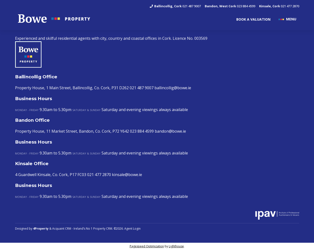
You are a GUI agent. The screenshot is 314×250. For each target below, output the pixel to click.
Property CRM (102, 228)
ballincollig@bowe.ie (172, 87)
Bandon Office (32, 120)
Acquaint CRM (61, 228)
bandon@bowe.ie (170, 131)
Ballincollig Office (36, 77)
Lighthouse (176, 246)
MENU (291, 18)
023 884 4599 (230, 6)
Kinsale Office (32, 163)
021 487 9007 (175, 6)
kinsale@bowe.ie (127, 174)
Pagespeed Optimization (147, 246)
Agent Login (132, 228)
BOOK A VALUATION (253, 19)
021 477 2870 (279, 6)
